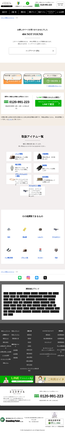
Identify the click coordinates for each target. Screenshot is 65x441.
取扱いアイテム (15, 335)
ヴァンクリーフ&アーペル (49, 296)
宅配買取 (52, 81)
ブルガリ (57, 308)
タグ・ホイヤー (36, 305)
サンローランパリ (28, 302)
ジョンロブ (13, 305)
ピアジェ (14, 308)
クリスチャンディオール (41, 299)
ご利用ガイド (5, 335)
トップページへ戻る (32, 51)
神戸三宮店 (29, 365)
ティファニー (27, 293)
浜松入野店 (29, 357)
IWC (18, 296)
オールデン (6, 296)
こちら (10, 120)
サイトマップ (48, 342)
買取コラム (5, 363)
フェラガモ (19, 308)
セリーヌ (29, 305)
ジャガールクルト (45, 302)
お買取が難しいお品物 (5, 352)
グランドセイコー (30, 299)
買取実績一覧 (15, 339)
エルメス (6, 299)
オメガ (50, 293)
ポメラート (18, 311)
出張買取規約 (61, 339)
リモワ (5, 315)
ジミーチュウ (36, 302)
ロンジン (10, 315)
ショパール (6, 305)
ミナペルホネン (45, 311)
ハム (55, 305)
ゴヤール (16, 302)
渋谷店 (29, 342)
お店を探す (12, 81)
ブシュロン (32, 308)
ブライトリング (40, 308)
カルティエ (19, 293)
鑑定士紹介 (5, 342)
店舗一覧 (29, 331)
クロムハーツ (52, 299)
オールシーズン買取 (6, 359)
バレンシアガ (7, 308)
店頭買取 (15, 350)
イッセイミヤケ (23, 296)
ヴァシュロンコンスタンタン (35, 296)
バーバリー (44, 305)
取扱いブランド (15, 331)
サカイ (20, 302)
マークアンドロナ (27, 311)
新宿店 (29, 339)
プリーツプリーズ (50, 308)
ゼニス (24, 305)
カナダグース (17, 299)
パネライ (50, 305)
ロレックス (55, 293)
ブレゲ (5, 311)
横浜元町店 (29, 354)
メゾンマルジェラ (55, 311)
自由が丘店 (29, 350)
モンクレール (34, 293)
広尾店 (29, 346)
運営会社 (48, 335)
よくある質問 (5, 356)
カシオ (11, 299)
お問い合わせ (61, 356)
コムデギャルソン (8, 302)
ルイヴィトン (12, 293)
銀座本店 (29, 335)
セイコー (19, 305)
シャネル (6, 293)
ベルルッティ (11, 311)
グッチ (23, 299)
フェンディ (26, 308)
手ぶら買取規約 (61, 346)
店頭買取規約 (61, 335)
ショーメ (53, 302)
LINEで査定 (48, 104)
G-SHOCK (12, 296)
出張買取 (15, 354)
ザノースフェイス (43, 293)
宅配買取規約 (61, 342)
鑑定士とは (5, 339)
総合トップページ (5, 331)
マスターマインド (36, 311)
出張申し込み (32, 81)
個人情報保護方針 (48, 339)
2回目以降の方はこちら (55, 86)
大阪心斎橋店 (29, 361)
